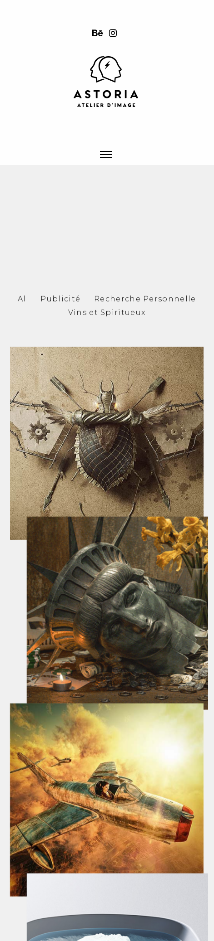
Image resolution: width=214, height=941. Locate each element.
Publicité (60, 352)
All (23, 352)
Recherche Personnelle (145, 352)
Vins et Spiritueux (106, 366)
